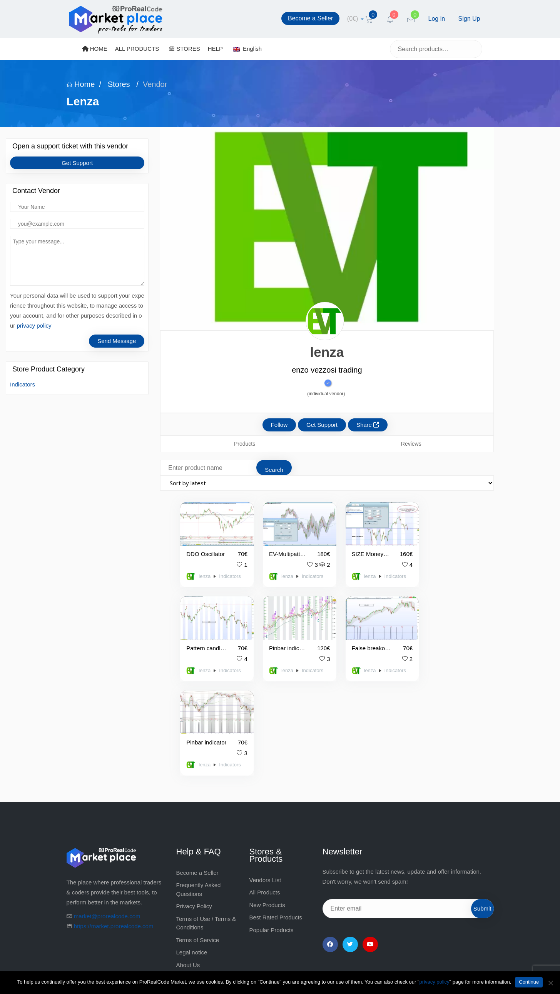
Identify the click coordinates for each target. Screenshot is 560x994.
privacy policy (34, 325)
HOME (94, 48)
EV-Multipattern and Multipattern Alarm (278, 549)
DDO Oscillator (204, 549)
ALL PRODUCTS (137, 48)
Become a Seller (310, 18)
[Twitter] (350, 842)
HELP (215, 48)
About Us (188, 862)
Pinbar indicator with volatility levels (202, 640)
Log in (436, 18)
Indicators (22, 384)
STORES (184, 48)
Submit (482, 806)
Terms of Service (197, 837)
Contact (186, 875)
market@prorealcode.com (107, 814)
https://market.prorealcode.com (114, 824)
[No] (550, 983)
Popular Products (271, 827)
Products (244, 444)
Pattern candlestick (431, 549)
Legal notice (191, 850)
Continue (529, 982)
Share (367, 424)
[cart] (355, 18)
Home (81, 84)
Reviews (411, 444)
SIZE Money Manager (353, 549)
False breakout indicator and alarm (280, 640)
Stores (118, 84)
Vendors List (265, 777)
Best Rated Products (276, 815)
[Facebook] (330, 842)
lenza (203, 572)
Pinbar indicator (355, 640)
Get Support (77, 163)
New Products (267, 802)
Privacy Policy (194, 804)
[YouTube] (370, 842)
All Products (264, 790)
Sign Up (469, 18)
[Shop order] (326, 483)
